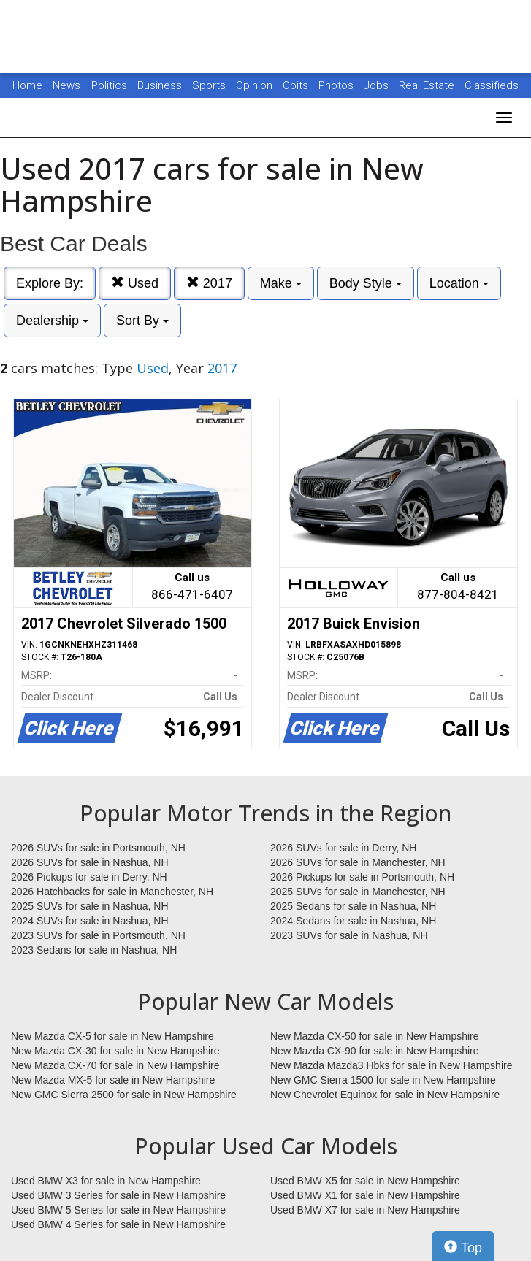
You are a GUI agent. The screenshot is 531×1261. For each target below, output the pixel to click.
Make (281, 283)
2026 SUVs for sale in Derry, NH (343, 848)
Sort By (142, 320)
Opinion (255, 85)
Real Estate (428, 85)
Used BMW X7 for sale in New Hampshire (365, 1210)
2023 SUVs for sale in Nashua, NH (349, 935)
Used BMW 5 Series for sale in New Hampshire (118, 1210)
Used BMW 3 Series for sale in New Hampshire (118, 1195)
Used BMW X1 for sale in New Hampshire (365, 1195)
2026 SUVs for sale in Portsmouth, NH (98, 848)
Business (161, 85)
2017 (209, 283)
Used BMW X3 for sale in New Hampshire (106, 1181)
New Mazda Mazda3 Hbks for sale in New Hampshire (391, 1065)
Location (459, 283)
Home (27, 85)
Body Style (365, 283)
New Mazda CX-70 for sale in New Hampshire (115, 1065)
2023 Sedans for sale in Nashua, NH (94, 950)
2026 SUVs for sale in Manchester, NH (358, 862)
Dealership (52, 320)
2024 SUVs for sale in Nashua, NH (90, 921)
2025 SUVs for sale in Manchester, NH (358, 891)
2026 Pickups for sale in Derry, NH (89, 877)
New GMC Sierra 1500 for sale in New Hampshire (383, 1080)
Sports (210, 85)
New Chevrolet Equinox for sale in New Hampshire (385, 1094)
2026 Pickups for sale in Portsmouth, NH (362, 877)
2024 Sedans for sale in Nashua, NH (353, 921)
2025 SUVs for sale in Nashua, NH (90, 906)
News (66, 85)
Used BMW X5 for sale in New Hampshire (365, 1181)
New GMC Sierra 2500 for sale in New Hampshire (124, 1094)
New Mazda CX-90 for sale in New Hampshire (374, 1051)
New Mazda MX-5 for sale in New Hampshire (113, 1080)
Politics (109, 85)
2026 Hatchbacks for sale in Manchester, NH (112, 891)
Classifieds (492, 85)
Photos (337, 85)
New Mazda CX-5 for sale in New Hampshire (112, 1036)
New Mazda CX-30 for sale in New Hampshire (115, 1051)
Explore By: (49, 283)
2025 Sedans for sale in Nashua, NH (353, 906)
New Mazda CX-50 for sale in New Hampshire (374, 1036)
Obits (297, 85)
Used (134, 283)
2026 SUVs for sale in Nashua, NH (90, 862)
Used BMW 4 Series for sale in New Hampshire (118, 1224)
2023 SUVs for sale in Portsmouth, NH (98, 935)
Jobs (377, 85)
